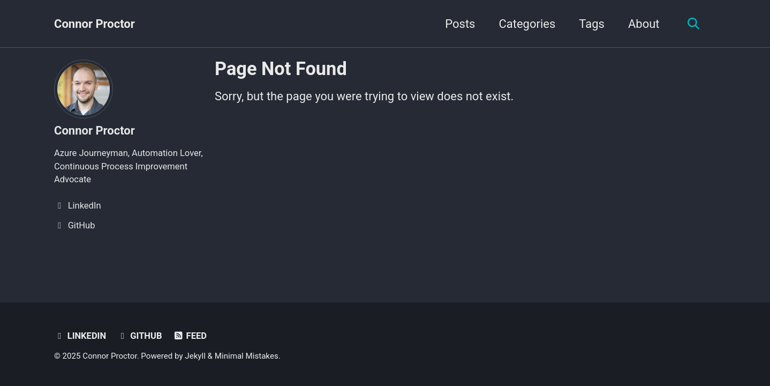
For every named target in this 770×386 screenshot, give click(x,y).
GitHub (139, 336)
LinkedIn (80, 336)
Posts (460, 24)
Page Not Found (281, 68)
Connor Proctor (94, 24)
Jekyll (195, 356)
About (644, 24)
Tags (592, 24)
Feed (190, 336)
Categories (527, 24)
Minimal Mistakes (246, 356)
